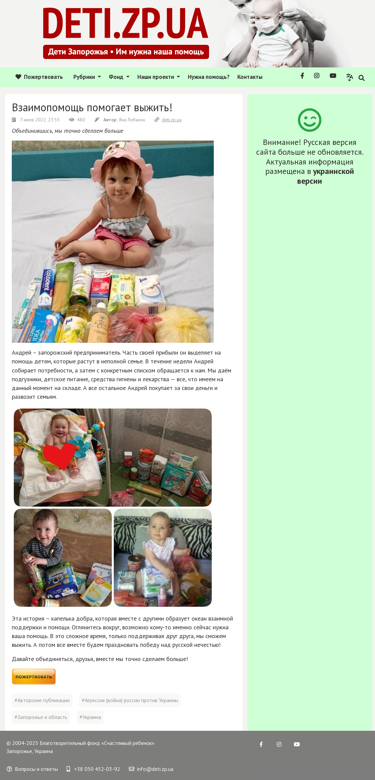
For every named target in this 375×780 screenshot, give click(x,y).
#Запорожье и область (40, 717)
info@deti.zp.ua (151, 769)
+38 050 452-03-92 (93, 769)
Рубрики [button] (84, 77)
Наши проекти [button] (156, 77)
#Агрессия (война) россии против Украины (130, 700)
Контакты (250, 77)
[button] (350, 77)
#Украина (90, 717)
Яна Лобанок (120, 120)
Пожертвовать (39, 77)
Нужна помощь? (209, 77)
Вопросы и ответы (32, 769)
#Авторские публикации (42, 700)
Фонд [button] (117, 77)
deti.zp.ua (168, 120)
